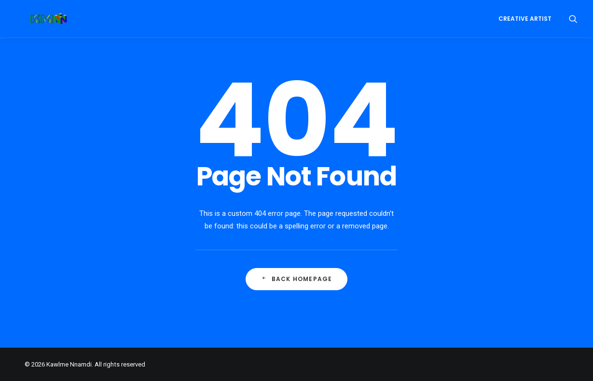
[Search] (573, 19)
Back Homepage (296, 279)
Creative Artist (525, 18)
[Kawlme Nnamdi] (34, 19)
